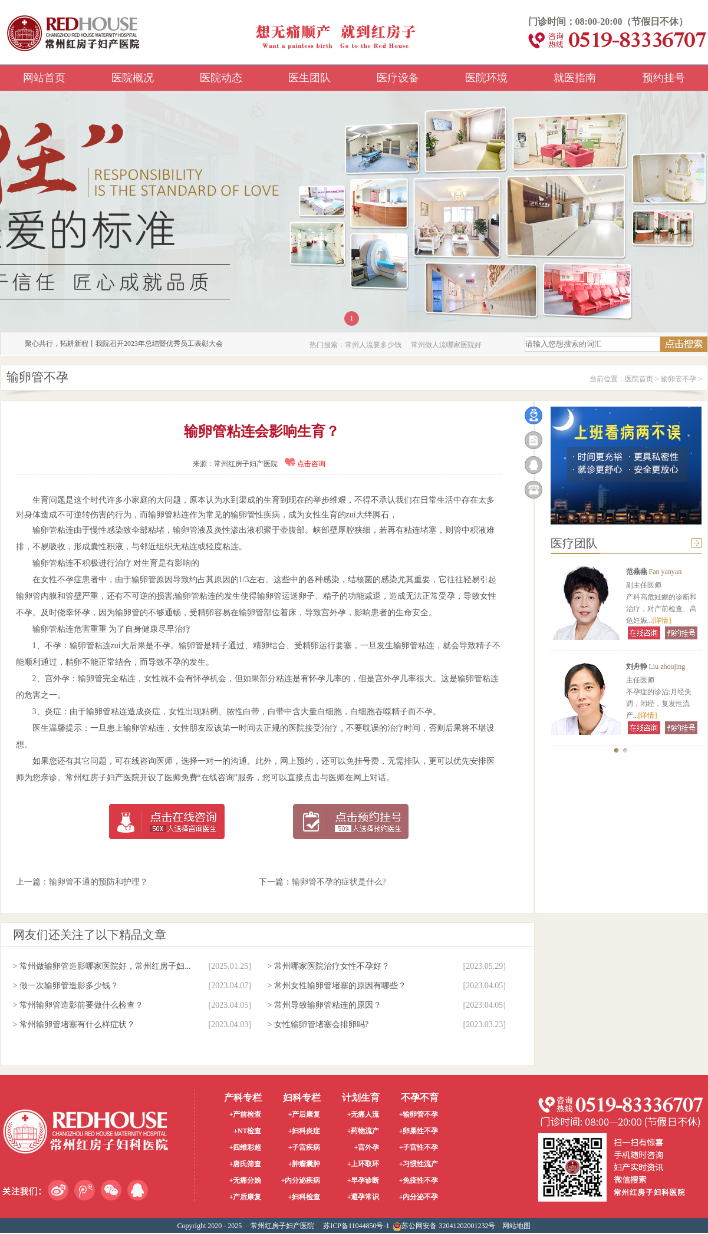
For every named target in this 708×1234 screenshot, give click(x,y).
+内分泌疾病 (301, 1180)
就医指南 (575, 78)
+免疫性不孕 (419, 1180)
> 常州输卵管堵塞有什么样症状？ (74, 1024)
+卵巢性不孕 (419, 1131)
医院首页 (639, 379)
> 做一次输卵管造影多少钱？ (65, 985)
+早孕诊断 (363, 1180)
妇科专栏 (302, 1098)
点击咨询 (305, 464)
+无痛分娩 (245, 1180)
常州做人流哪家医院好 (446, 345)
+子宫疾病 (304, 1147)
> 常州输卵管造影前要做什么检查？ (78, 1005)
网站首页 (44, 78)
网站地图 (516, 1226)
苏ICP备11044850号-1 (356, 1226)
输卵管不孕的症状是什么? (339, 881)
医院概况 (132, 78)
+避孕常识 (363, 1197)
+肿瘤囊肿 (304, 1164)
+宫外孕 (367, 1147)
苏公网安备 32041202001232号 (444, 1226)
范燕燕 (636, 571)
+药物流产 (363, 1131)
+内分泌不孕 (419, 1197)
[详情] (662, 620)
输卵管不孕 (678, 379)
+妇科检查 (304, 1197)
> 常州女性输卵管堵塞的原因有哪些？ (337, 985)
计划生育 (361, 1098)
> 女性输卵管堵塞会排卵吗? (318, 1024)
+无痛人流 (363, 1114)
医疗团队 (574, 543)
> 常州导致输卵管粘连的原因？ (324, 1005)
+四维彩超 (245, 1147)
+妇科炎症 (304, 1131)
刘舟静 (636, 666)
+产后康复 (245, 1197)
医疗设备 (398, 78)
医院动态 (221, 78)
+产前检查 (245, 1114)
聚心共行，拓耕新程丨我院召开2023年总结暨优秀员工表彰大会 (124, 343)
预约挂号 (664, 78)
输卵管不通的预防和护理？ (98, 881)
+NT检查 (247, 1131)
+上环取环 (363, 1164)
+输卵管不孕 (419, 1114)
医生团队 (309, 78)
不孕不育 (420, 1098)
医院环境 (486, 78)
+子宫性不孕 (419, 1147)
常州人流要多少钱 (373, 345)
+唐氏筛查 (245, 1164)
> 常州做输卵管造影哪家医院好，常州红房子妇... (102, 966)
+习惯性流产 (419, 1164)
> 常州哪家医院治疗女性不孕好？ (329, 966)
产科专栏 (243, 1098)
